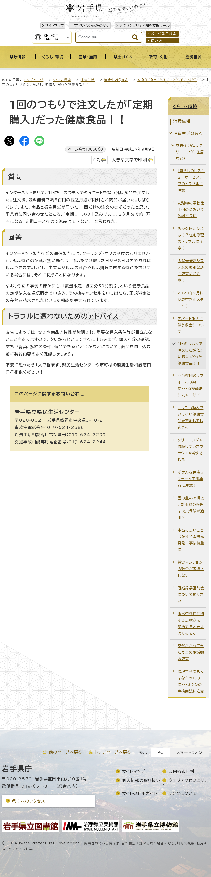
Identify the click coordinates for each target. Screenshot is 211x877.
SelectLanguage (54, 37)
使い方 (156, 40)
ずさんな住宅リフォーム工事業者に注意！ (191, 478)
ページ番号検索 (164, 34)
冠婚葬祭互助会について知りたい (191, 594)
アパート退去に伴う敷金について (191, 325)
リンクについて (183, 793)
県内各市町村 (181, 771)
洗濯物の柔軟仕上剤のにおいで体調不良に (191, 209)
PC (160, 752)
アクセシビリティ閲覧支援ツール (144, 25)
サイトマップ (54, 25)
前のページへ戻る (65, 752)
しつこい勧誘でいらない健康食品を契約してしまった (191, 417)
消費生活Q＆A (116, 80)
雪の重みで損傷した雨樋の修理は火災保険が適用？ (191, 507)
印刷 (96, 160)
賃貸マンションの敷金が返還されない (191, 568)
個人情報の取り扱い (141, 780)
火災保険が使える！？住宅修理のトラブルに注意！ (191, 238)
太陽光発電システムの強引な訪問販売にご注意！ (191, 270)
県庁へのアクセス (28, 801)
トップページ (33, 80)
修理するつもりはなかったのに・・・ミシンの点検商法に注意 (191, 681)
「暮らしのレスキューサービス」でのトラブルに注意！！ (191, 180)
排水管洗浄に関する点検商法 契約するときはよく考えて (191, 623)
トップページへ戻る (113, 752)
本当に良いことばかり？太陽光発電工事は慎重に (191, 540)
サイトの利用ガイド (139, 793)
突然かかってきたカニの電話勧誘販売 (191, 652)
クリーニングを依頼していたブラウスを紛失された (191, 449)
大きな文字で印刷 (129, 160)
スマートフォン (189, 752)
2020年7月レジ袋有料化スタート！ (191, 299)
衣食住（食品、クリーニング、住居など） (167, 80)
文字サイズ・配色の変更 (92, 25)
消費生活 (88, 80)
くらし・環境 (62, 80)
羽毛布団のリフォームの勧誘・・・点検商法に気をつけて (190, 385)
